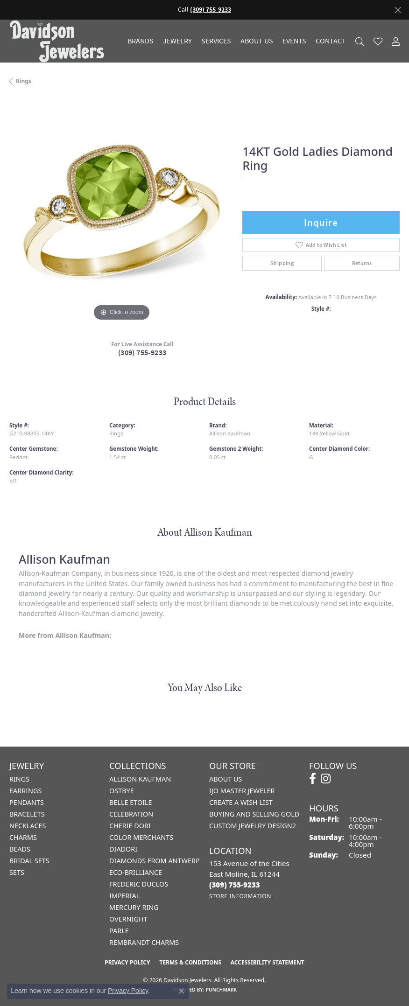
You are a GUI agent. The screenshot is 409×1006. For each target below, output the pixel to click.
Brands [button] (140, 41)
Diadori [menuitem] (123, 849)
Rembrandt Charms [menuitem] (144, 942)
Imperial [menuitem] (124, 895)
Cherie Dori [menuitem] (130, 825)
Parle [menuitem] (119, 930)
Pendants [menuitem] (26, 802)
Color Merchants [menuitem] (141, 837)
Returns (362, 263)
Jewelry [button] (177, 41)
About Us (256, 41)
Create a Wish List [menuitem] (241, 802)
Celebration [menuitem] (131, 814)
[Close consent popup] (181, 991)
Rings (23, 81)
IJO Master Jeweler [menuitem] (242, 790)
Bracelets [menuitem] (27, 814)
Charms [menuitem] (23, 837)
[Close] (397, 10)
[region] (121, 211)
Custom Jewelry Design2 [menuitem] (252, 825)
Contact (331, 41)
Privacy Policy (127, 962)
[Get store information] (240, 896)
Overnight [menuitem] (128, 919)
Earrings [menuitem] (25, 790)
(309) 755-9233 (142, 352)
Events (294, 41)
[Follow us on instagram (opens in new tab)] (326, 778)
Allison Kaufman (229, 433)
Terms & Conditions (190, 962)
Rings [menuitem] (19, 779)
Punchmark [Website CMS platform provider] (221, 989)
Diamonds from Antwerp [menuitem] (154, 860)
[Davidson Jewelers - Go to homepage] (59, 41)
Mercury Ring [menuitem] (134, 907)
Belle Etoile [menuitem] (130, 802)
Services (216, 41)
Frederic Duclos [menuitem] (138, 884)
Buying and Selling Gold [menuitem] (254, 814)
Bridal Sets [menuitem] (29, 860)
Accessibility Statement (267, 962)
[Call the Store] (234, 884)
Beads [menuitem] (19, 849)
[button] (360, 41)
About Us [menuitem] (225, 779)
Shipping (282, 263)
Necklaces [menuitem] (27, 825)
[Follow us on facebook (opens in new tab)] (312, 778)
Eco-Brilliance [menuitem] (135, 872)
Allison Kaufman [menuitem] (140, 779)
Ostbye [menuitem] (121, 790)
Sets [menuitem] (16, 872)
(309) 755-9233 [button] (210, 9)
